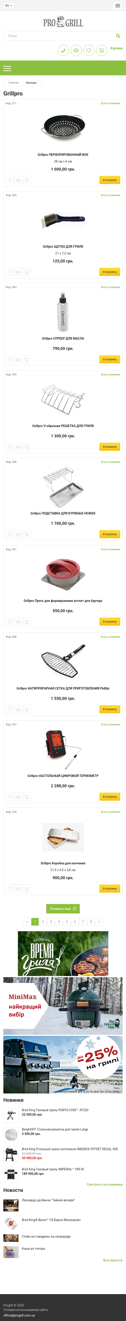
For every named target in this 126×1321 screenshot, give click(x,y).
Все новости (113, 1260)
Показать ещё (63, 909)
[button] (118, 35)
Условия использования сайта (25, 1310)
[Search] (59, 35)
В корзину (110, 180)
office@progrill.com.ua (19, 1315)
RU (8, 5)
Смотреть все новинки (105, 1184)
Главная (13, 82)
